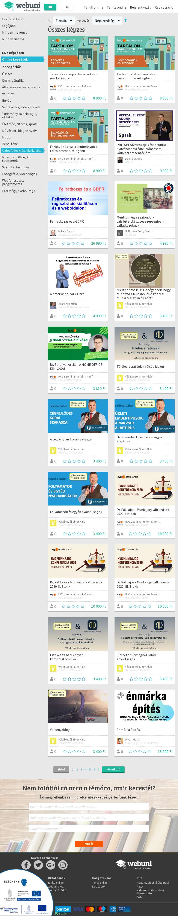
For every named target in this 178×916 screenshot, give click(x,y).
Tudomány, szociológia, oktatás (19, 115)
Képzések (98, 886)
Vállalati (8, 94)
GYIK (140, 897)
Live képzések (13, 53)
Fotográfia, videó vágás (19, 174)
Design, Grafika (13, 80)
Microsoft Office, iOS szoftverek (16, 159)
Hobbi (6, 137)
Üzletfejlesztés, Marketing (22, 150)
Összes (7, 74)
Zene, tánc (10, 144)
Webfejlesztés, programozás (13, 182)
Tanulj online (93, 7)
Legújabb (9, 26)
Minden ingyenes (14, 32)
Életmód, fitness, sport (19, 124)
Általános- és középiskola (21, 87)
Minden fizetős (13, 39)
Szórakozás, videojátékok (21, 107)
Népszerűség (107, 20)
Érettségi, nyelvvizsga (18, 191)
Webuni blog (56, 886)
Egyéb (6, 100)
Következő (113, 769)
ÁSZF (140, 886)
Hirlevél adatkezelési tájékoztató (150, 891)
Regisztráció (164, 7)
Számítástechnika (15, 167)
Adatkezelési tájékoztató (153, 883)
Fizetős (64, 20)
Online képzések (15, 59)
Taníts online (116, 7)
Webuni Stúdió (57, 890)
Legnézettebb (12, 19)
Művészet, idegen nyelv (19, 130)
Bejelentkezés (140, 7)
